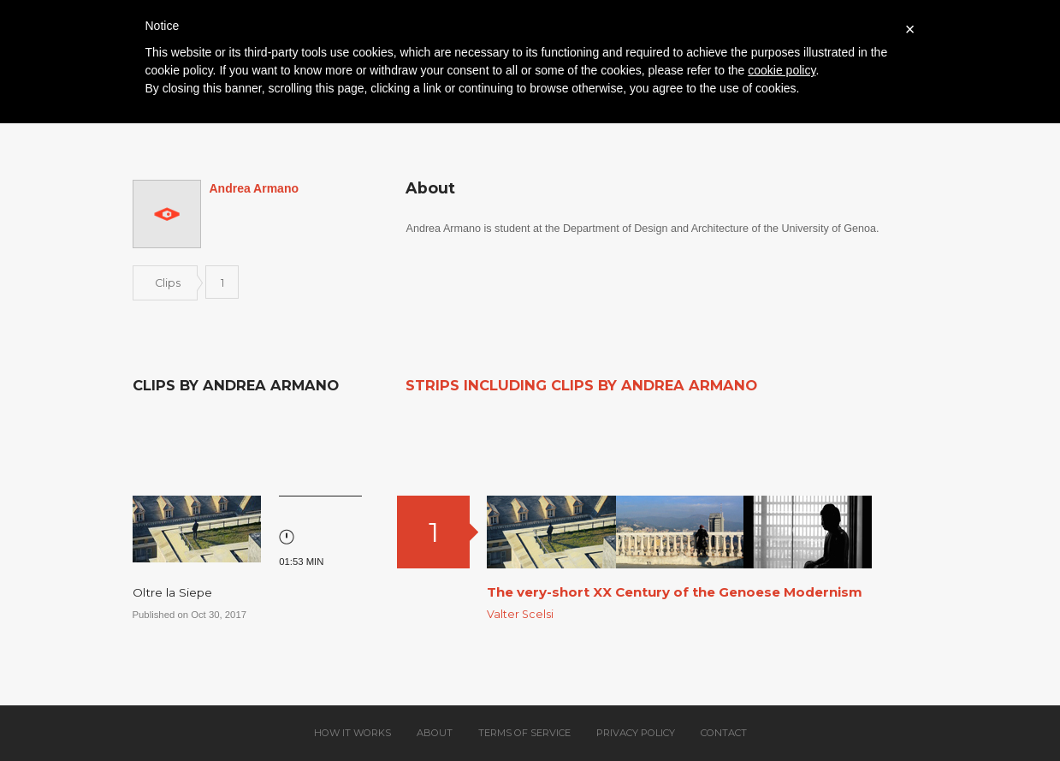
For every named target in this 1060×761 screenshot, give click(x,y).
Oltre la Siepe (172, 592)
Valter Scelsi (520, 614)
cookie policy (781, 70)
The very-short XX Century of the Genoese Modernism (674, 592)
